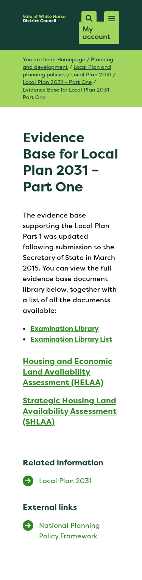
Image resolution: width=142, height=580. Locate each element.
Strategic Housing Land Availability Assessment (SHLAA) (70, 411)
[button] (111, 18)
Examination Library (64, 328)
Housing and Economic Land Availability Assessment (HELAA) (67, 372)
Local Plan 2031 (91, 74)
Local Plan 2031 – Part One (57, 82)
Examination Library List (71, 339)
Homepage (71, 59)
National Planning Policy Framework (69, 531)
